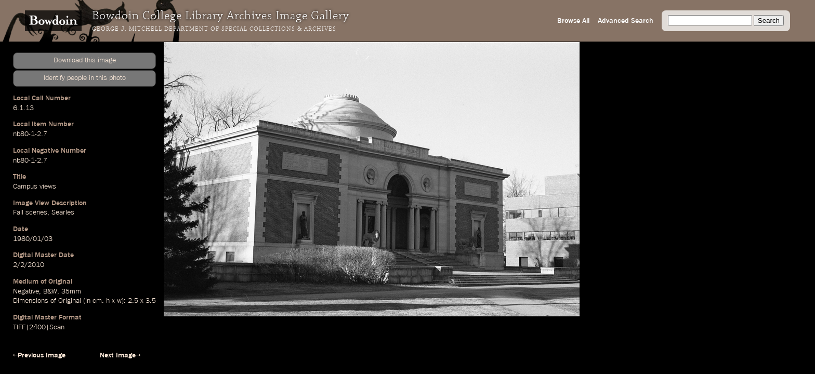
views (48, 186)
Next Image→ (120, 355)
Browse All (573, 20)
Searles (62, 212)
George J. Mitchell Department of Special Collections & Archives (214, 29)
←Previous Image (39, 355)
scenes (36, 212)
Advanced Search (625, 20)
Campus (25, 186)
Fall (18, 212)
